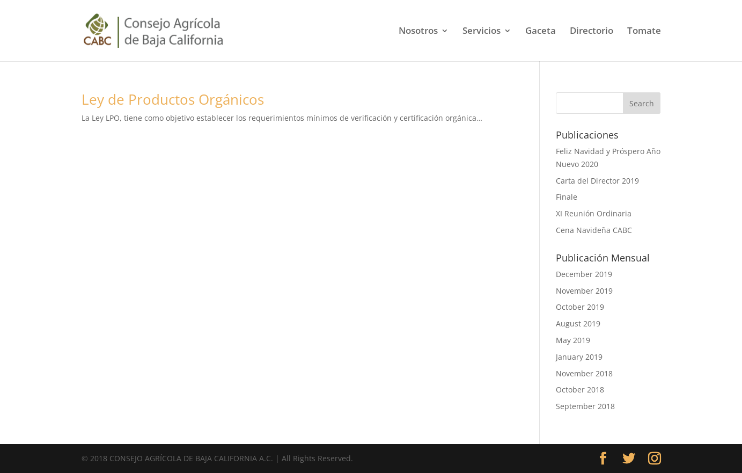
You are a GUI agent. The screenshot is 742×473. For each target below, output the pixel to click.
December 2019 (584, 274)
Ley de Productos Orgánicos (173, 99)
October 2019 (580, 307)
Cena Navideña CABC (594, 230)
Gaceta (540, 32)
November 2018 (584, 373)
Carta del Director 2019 (597, 181)
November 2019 (584, 291)
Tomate (644, 32)
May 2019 (573, 340)
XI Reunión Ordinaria (593, 213)
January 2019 (579, 357)
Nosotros (418, 32)
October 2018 (580, 389)
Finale (566, 197)
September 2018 (585, 406)
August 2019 (578, 323)
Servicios (481, 32)
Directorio (591, 32)
